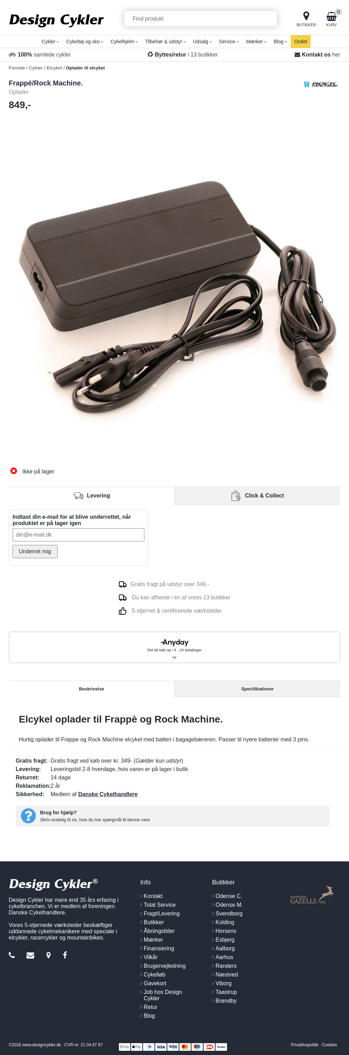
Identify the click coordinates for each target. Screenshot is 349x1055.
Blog (149, 1016)
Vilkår (151, 957)
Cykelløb (154, 975)
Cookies (329, 1044)
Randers (225, 966)
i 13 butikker (186, 55)
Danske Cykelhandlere (108, 794)
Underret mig (35, 551)
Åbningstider (159, 931)
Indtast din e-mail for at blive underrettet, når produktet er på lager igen (72, 520)
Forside (17, 67)
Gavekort (155, 983)
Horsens (225, 931)
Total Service (160, 905)
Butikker (154, 922)
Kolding (224, 922)
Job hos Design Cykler (163, 995)
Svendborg (228, 913)
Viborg (223, 983)
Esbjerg (224, 940)
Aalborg (225, 948)
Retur (150, 1007)
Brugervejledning (164, 966)
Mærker (153, 940)
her (336, 55)
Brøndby (225, 1001)
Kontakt (153, 896)
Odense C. (228, 896)
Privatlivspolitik (304, 1044)
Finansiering (159, 948)
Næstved (226, 975)
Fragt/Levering (162, 913)
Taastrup (226, 992)
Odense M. (229, 905)
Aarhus (224, 957)
